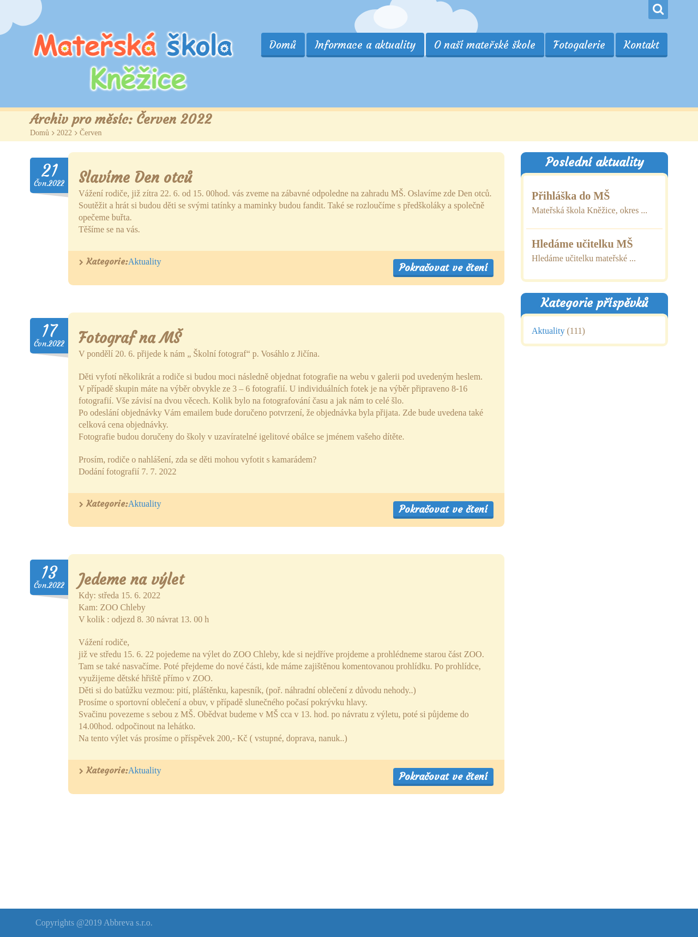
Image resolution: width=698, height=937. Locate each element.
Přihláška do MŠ (571, 196)
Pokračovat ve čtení (443, 267)
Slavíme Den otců (135, 178)
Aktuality (144, 261)
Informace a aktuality (368, 44)
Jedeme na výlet (131, 579)
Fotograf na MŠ (129, 338)
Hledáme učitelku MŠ (582, 244)
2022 (64, 133)
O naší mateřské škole (487, 44)
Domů (287, 44)
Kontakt (641, 44)
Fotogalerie (581, 44)
